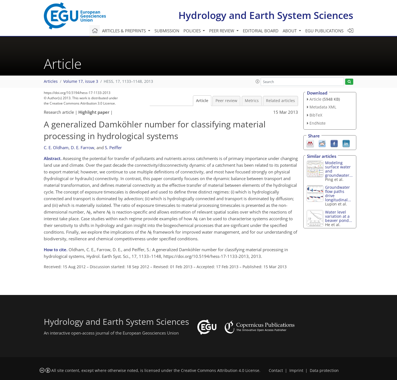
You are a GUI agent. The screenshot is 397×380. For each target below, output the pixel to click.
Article (202, 100)
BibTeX (315, 115)
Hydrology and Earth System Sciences (265, 15)
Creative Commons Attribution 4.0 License (220, 370)
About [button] (290, 30)
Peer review (226, 100)
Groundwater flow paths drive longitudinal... (338, 193)
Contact (276, 370)
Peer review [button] (222, 30)
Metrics (252, 100)
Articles (51, 81)
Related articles (280, 100)
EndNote (317, 123)
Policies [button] (192, 30)
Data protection (324, 370)
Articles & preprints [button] (124, 30)
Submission (166, 30)
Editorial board (261, 30)
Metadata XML (322, 107)
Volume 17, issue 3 (80, 81)
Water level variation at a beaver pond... (338, 216)
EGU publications (324, 30)
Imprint (296, 370)
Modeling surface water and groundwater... (339, 169)
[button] (258, 81)
